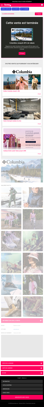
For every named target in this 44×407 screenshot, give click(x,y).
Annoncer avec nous (22, 397)
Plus (39, 94)
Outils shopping (7, 385)
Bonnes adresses (6, 9)
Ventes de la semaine (22, 363)
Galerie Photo (6, 185)
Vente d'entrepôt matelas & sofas (12, 121)
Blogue (22, 373)
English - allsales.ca (22, 378)
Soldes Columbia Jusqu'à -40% (11, 91)
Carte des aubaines (22, 368)
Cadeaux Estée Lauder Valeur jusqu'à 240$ (14, 151)
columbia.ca (16, 329)
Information (5, 381)
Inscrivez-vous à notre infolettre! (22, 1)
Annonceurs (5, 389)
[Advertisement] (22, 346)
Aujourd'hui (16, 9)
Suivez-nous (5, 392)
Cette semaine (24, 9)
